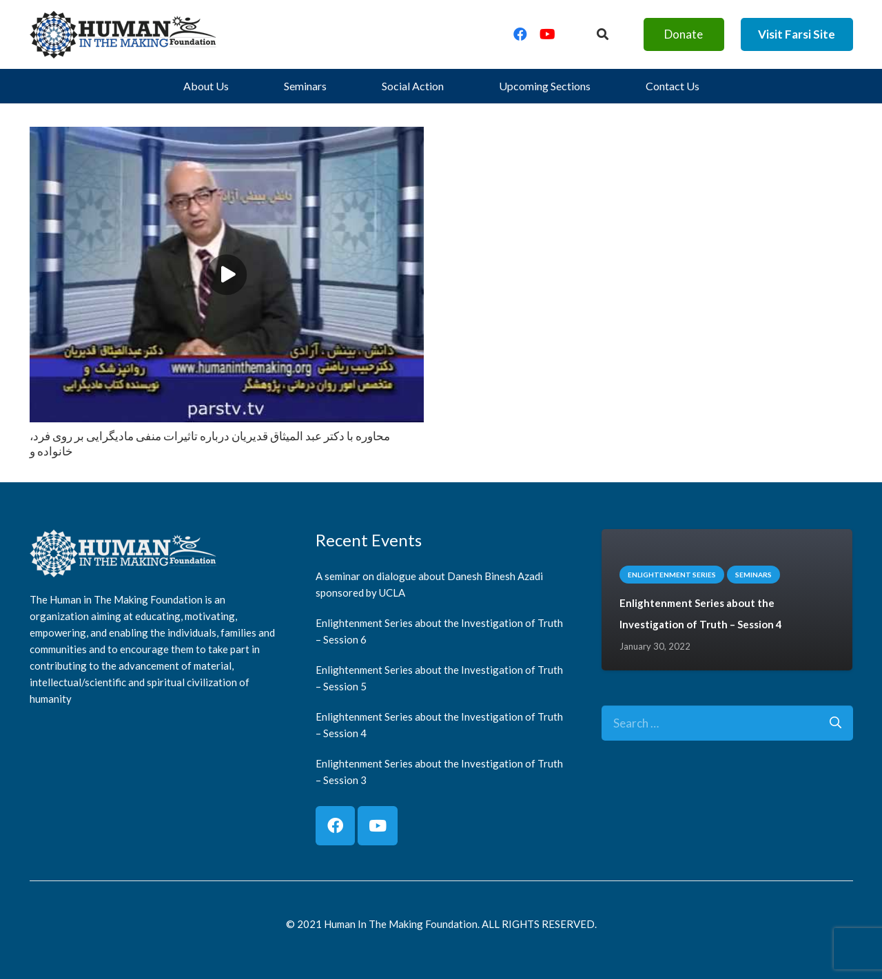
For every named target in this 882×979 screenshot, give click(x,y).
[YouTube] (548, 34)
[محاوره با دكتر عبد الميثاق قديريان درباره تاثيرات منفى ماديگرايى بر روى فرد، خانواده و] (227, 137)
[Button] (601, 34)
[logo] (123, 34)
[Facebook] (520, 34)
